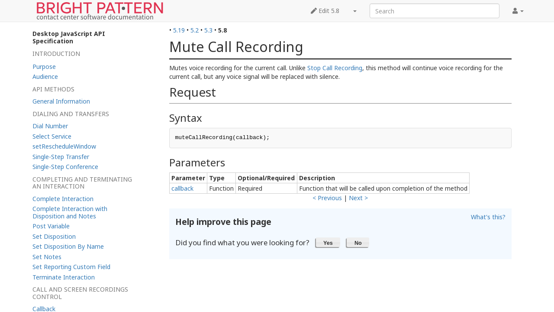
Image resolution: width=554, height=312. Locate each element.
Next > (358, 198)
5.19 (179, 30)
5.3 (208, 30)
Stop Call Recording (334, 68)
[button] (328, 242)
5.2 (194, 30)
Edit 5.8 (325, 10)
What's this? (488, 217)
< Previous (327, 198)
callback (182, 188)
